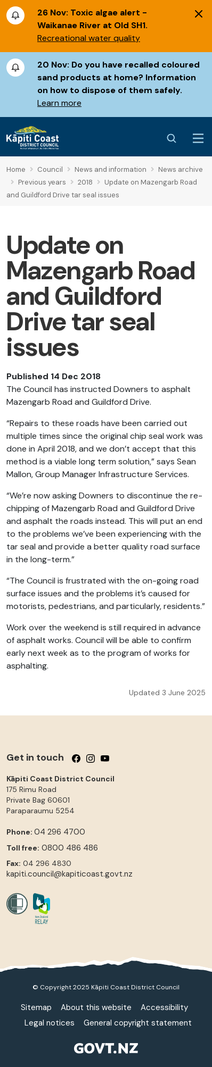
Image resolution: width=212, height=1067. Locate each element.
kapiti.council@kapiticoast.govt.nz (69, 874)
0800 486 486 (70, 848)
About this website (96, 1007)
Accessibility (164, 1007)
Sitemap (36, 1007)
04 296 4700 (59, 832)
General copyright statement (138, 1023)
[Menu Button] (198, 138)
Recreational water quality (88, 38)
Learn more (59, 103)
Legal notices (50, 1023)
